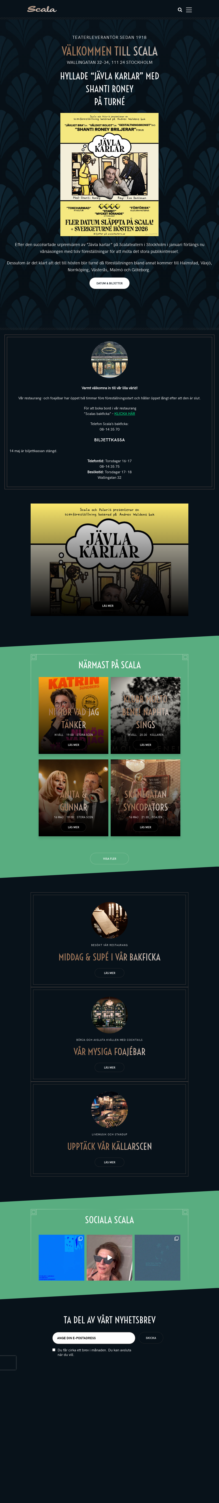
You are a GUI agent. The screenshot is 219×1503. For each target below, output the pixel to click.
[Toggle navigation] (189, 10)
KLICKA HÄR (124, 413)
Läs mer (107, 605)
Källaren (156, 734)
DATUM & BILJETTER (109, 283)
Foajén (157, 817)
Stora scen (85, 734)
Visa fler (109, 858)
